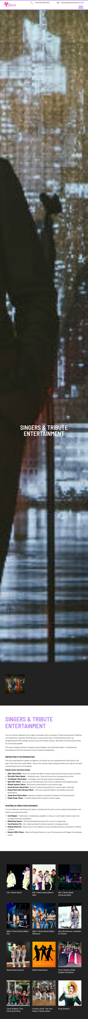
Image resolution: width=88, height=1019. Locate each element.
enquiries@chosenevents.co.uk (72, 2)
